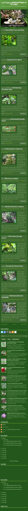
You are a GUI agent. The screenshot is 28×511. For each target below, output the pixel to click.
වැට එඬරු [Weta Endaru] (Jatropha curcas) (12, 237)
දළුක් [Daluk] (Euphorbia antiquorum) (12, 149)
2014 (3, 458)
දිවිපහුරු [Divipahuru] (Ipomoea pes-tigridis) (12, 445)
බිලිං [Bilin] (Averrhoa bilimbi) (10, 178)
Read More (23, 54)
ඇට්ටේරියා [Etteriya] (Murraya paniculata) (16, 390)
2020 (3, 438)
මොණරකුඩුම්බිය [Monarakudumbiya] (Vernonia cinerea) (15, 342)
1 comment (4, 63)
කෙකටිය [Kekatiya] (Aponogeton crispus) (16, 375)
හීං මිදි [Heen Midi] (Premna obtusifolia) (13, 30)
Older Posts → (24, 324)
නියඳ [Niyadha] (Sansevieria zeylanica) (13, 206)
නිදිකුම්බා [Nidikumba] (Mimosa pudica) (16, 413)
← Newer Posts (4, 324)
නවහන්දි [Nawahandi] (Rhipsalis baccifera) (17, 398)
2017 (3, 452)
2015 (3, 456)
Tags (9, 339)
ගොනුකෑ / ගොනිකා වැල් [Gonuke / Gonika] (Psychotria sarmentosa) (16, 359)
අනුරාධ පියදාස (5, 427)
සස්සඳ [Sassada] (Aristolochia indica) (12, 266)
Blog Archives (16, 339)
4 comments (4, 33)
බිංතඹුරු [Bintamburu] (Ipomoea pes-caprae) (12, 443)
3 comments (4, 210)
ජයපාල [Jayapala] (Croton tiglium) (12, 59)
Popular (3, 339)
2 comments (4, 241)
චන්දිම (3, 431)
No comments (5, 124)
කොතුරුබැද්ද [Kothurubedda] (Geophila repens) (13, 119)
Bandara (4, 424)
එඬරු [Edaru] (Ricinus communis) (15, 405)
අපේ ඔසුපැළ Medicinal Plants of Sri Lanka (14, 3)
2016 (3, 454)
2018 (3, 450)
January (5, 439)
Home (14, 324)
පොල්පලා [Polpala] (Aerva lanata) (15, 383)
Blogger (16, 461)
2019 (3, 448)
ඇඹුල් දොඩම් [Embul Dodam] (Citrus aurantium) (12, 25)
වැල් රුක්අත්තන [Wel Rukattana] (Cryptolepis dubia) (11, 88)
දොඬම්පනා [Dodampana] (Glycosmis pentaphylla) (12, 296)
